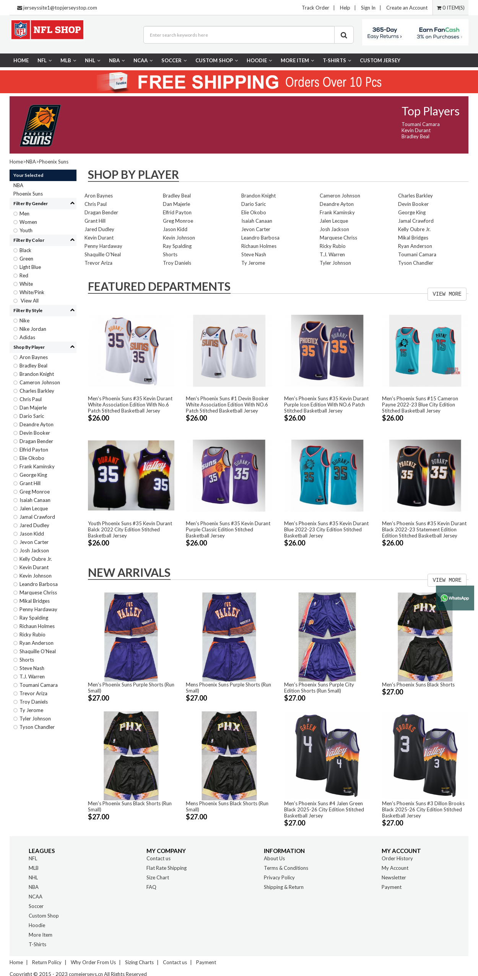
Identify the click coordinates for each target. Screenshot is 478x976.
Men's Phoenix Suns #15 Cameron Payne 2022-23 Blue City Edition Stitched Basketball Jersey (420, 404)
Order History (397, 858)
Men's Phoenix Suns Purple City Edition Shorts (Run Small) (319, 687)
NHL (92, 60)
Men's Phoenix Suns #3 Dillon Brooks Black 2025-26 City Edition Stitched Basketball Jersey (423, 809)
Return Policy (47, 962)
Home (21, 60)
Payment (392, 887)
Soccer (174, 60)
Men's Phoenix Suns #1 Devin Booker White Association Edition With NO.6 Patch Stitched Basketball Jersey (227, 404)
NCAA (143, 60)
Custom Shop (216, 60)
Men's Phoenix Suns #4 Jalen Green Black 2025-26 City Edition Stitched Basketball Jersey (324, 809)
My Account (395, 868)
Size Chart (157, 877)
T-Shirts (337, 60)
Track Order (315, 8)
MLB (68, 60)
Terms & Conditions (286, 868)
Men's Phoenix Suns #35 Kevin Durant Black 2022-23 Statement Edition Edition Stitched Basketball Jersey (424, 529)
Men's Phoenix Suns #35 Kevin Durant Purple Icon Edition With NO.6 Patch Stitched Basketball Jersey (326, 404)
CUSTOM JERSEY (380, 60)
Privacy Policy (279, 877)
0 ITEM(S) (451, 8)
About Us (274, 858)
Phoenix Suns (53, 162)
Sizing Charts (139, 962)
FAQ (151, 887)
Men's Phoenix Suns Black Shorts (418, 684)
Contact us (158, 858)
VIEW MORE (447, 294)
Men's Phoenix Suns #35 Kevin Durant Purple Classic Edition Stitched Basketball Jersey (228, 529)
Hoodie (259, 60)
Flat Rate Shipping (166, 868)
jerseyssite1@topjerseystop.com (60, 8)
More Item (297, 60)
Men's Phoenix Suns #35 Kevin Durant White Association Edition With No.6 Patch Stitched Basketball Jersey (130, 404)
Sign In (368, 8)
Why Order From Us (93, 962)
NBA (117, 60)
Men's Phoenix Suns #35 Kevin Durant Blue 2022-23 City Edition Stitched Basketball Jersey (326, 529)
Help (345, 8)
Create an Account (407, 8)
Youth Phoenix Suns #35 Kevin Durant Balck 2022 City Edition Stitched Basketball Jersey (130, 529)
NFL (44, 60)
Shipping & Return (284, 887)
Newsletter (394, 877)
